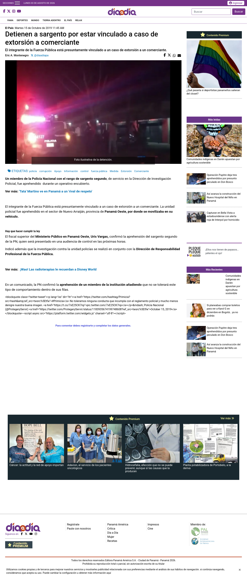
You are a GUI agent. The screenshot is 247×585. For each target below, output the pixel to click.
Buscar (238, 11)
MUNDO (35, 20)
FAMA (10, 20)
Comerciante (141, 171)
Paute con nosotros (79, 528)
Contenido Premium (214, 35)
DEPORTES (22, 20)
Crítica (111, 528)
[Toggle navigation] (17, 3)
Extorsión (126, 171)
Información (71, 171)
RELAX (78, 20)
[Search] (211, 11)
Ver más (227, 418)
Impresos (153, 524)
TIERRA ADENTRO (52, 20)
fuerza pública (99, 171)
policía (33, 171)
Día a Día (112, 532)
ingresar (236, 3)
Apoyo (57, 171)
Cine (150, 528)
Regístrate (73, 524)
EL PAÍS (68, 20)
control (84, 171)
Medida (114, 171)
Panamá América (117, 524)
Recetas (112, 541)
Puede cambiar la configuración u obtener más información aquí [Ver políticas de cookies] (77, 572)
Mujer (110, 536)
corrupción (45, 171)
